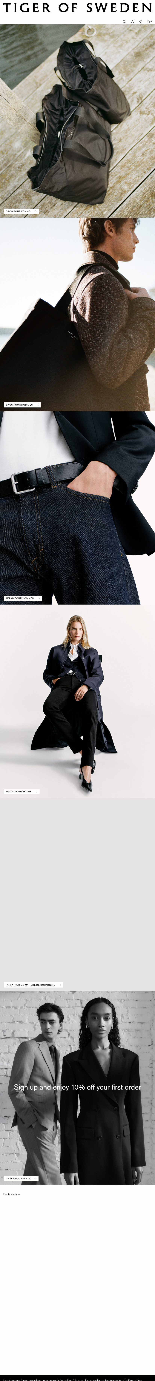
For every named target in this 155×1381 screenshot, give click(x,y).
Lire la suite (10, 1194)
